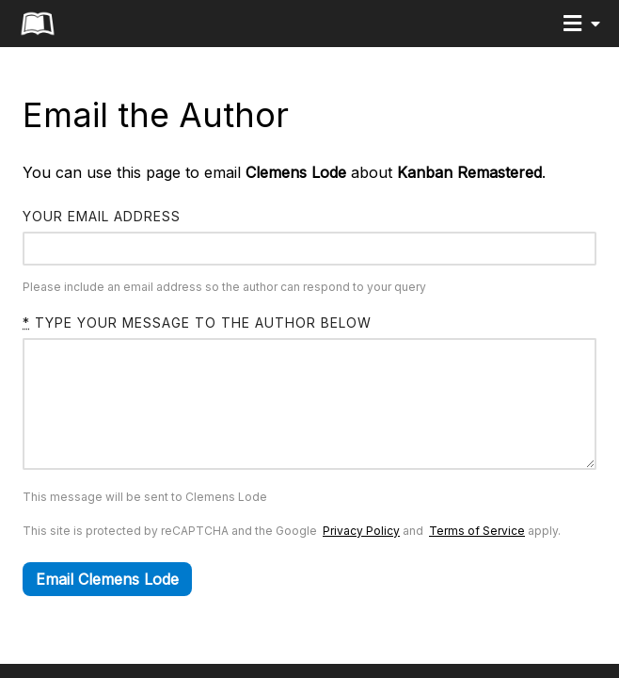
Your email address (102, 216)
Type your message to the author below (197, 323)
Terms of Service (477, 559)
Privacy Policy (361, 559)
